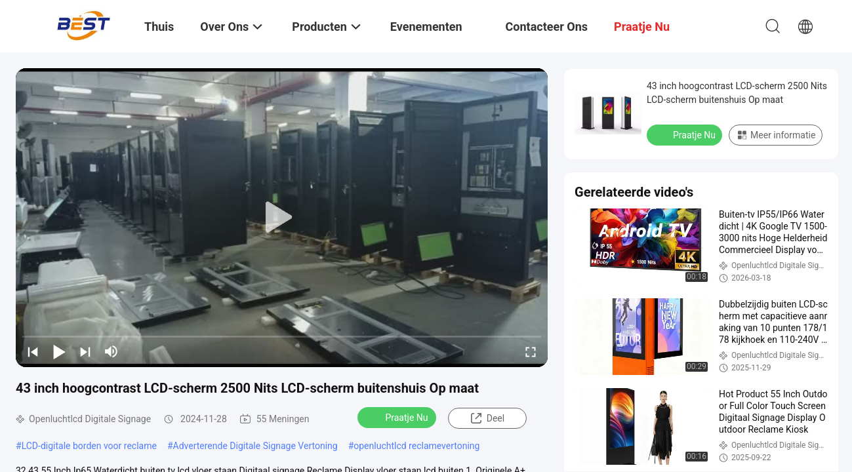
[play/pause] (59, 351)
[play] (282, 217)
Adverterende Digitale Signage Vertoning (255, 446)
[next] (85, 351)
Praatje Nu (398, 416)
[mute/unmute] (111, 351)
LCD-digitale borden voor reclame (89, 446)
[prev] (33, 351)
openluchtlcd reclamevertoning (416, 446)
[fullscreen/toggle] (530, 351)
